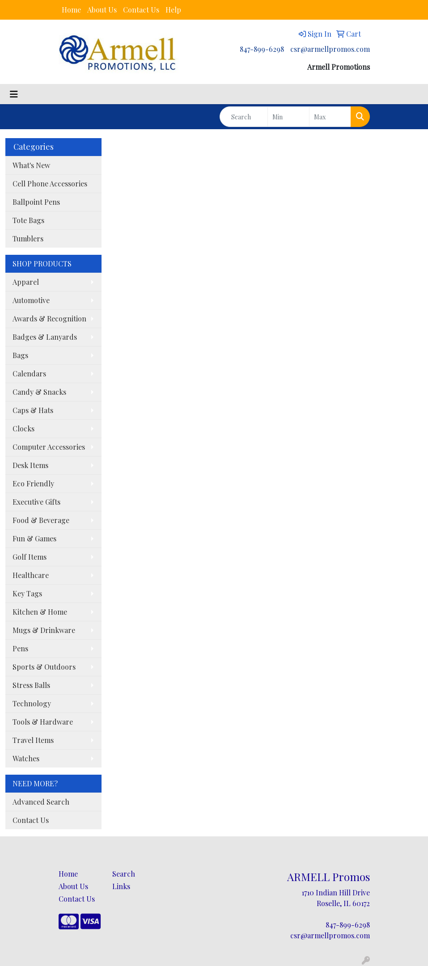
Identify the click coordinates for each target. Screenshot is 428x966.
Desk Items (30, 465)
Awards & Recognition (49, 318)
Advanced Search (41, 801)
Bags (20, 355)
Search (123, 873)
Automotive (31, 300)
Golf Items (30, 556)
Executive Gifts (36, 501)
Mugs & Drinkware (44, 630)
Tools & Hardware (43, 721)
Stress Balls (31, 685)
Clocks (23, 428)
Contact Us (141, 9)
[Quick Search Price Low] (288, 116)
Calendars (29, 373)
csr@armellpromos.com (330, 49)
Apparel (26, 282)
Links (121, 886)
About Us (102, 9)
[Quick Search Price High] (330, 116)
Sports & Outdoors (44, 666)
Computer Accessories (49, 446)
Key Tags (27, 593)
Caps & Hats (33, 410)
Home (71, 9)
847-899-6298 (262, 49)
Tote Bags (28, 220)
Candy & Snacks (39, 392)
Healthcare (31, 575)
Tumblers (28, 238)
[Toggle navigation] (13, 94)
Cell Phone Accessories (50, 183)
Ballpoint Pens (36, 202)
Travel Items (33, 740)
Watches (26, 758)
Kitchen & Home (40, 611)
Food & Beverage (41, 520)
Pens (20, 648)
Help (173, 9)
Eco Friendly (33, 483)
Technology (32, 703)
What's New (31, 165)
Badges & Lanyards (45, 337)
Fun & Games (34, 538)
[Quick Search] (244, 116)
